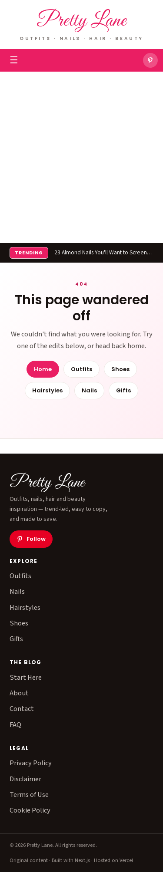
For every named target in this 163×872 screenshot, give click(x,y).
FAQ (15, 725)
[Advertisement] (81, 157)
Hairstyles (47, 390)
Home (43, 369)
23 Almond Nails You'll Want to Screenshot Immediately (103, 252)
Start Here (26, 677)
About (19, 693)
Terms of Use (29, 795)
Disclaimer (25, 779)
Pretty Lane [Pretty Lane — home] (81, 21)
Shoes (120, 369)
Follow (31, 539)
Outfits (81, 369)
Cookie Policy (30, 810)
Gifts (123, 390)
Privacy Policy (31, 763)
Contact (22, 709)
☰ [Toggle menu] (14, 60)
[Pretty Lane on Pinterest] (150, 60)
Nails (89, 390)
